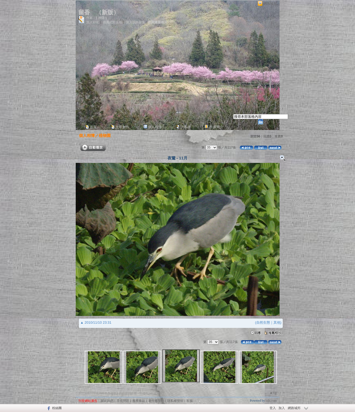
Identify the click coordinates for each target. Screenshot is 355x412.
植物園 (105, 135)
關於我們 (107, 401)
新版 (107, 12)
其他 (276, 322)
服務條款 (138, 401)
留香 (84, 12)
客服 (189, 401)
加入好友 (92, 22)
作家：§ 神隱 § (96, 18)
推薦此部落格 (112, 22)
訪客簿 (186, 127)
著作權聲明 (156, 401)
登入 (272, 408)
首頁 (93, 127)
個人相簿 (155, 127)
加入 (281, 408)
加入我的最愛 (135, 22)
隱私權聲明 (175, 401)
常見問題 (122, 401)
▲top (273, 392)
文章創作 (122, 127)
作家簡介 (216, 127)
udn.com (271, 400)
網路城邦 (270, 4)
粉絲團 (57, 408)
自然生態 (263, 322)
